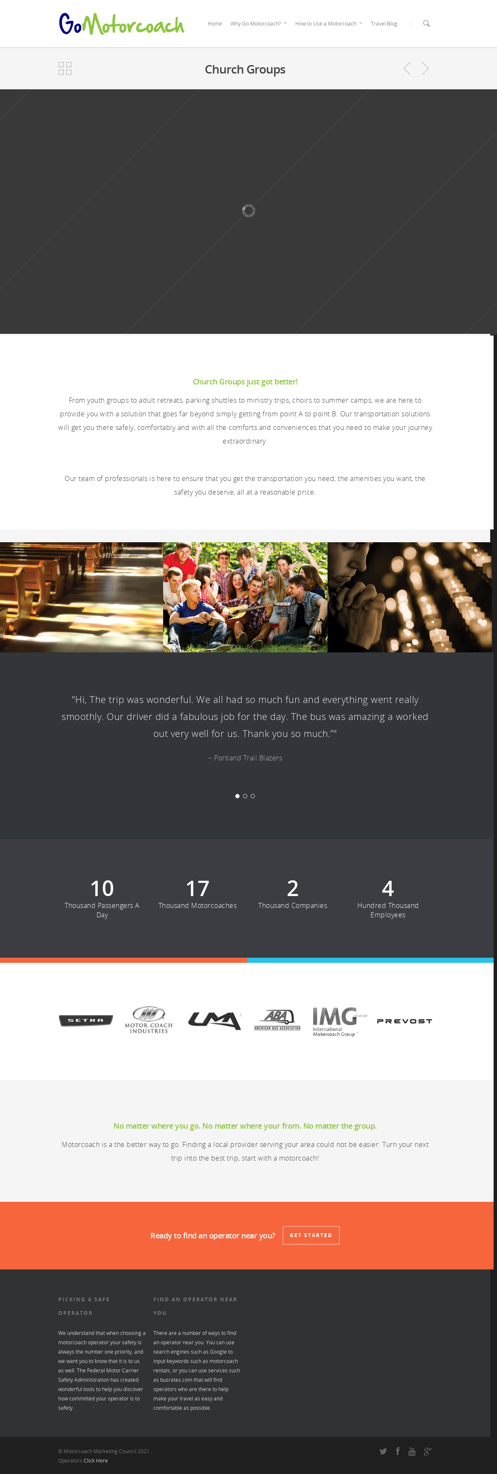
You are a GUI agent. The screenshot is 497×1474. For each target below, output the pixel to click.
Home (215, 23)
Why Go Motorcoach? (259, 24)
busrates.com (176, 1379)
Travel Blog (384, 23)
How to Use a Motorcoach (329, 24)
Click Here (96, 1460)
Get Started (311, 1235)
